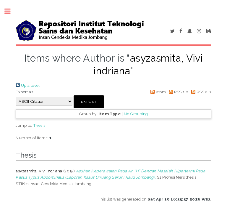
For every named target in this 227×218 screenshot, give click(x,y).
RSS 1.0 (178, 91)
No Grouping (136, 113)
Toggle (10, 11)
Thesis (39, 125)
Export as (24, 91)
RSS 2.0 (200, 91)
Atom (157, 91)
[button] (89, 101)
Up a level (28, 85)
